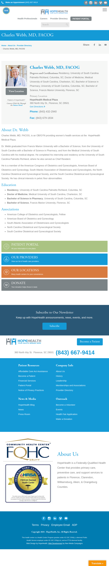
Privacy (45, 526)
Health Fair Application (67, 416)
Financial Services (27, 381)
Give (6, 11)
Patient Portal (81, 19)
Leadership (61, 381)
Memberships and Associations (71, 386)
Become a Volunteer (66, 406)
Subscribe (54, 326)
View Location (16, 91)
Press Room (24, 416)
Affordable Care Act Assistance (33, 372)
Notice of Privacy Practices (31, 391)
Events (59, 411)
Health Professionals (27, 18)
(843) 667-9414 (19, 2)
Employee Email (60, 526)
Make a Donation (64, 420)
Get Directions (38, 106)
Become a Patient (90, 341)
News (21, 411)
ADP (74, 526)
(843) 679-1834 (41, 118)
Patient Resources (29, 365)
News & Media (27, 400)
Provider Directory (59, 18)
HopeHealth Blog (26, 406)
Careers (43, 18)
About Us (11, 46)
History (59, 376)
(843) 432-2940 (43, 111)
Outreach (62, 400)
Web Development (55, 545)
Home (3, 46)
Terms (35, 526)
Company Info (65, 365)
